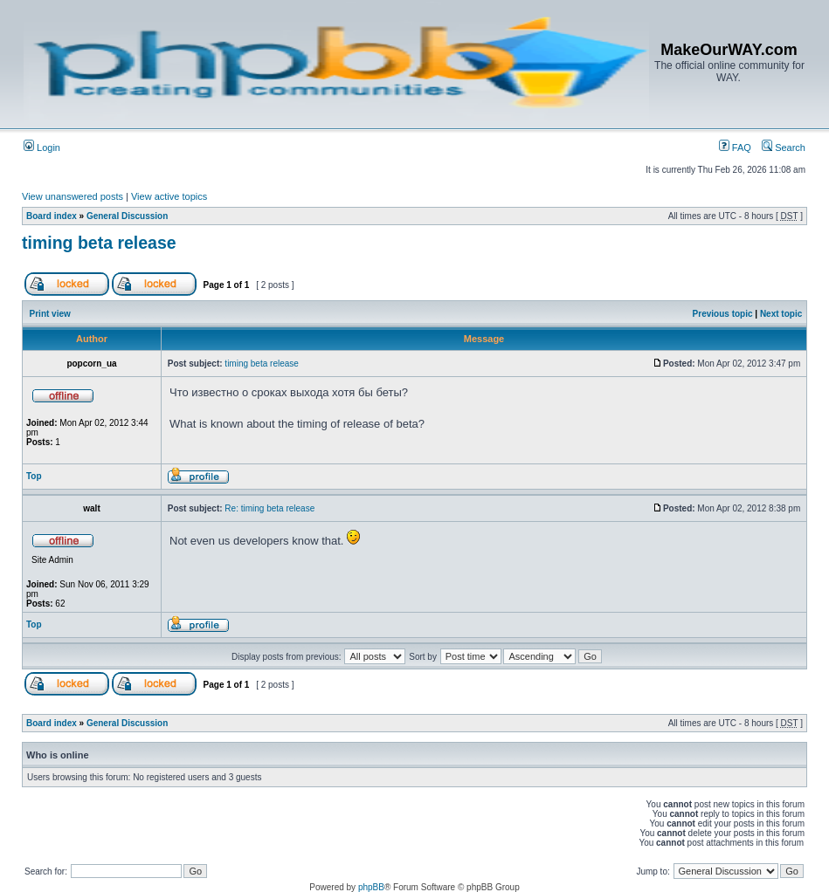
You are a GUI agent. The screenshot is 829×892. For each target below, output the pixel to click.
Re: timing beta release (269, 508)
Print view (50, 314)
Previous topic (723, 314)
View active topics (169, 196)
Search (783, 147)
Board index (51, 216)
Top (34, 476)
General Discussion (127, 216)
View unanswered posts (72, 196)
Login (42, 147)
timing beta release (99, 242)
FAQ (735, 147)
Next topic (781, 314)
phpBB (371, 887)
